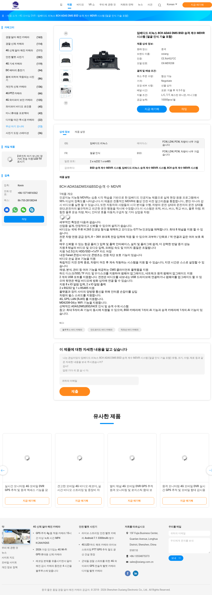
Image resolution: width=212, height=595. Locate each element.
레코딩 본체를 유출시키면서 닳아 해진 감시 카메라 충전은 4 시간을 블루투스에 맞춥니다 (54, 566)
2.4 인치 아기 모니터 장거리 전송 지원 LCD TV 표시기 (30, 159)
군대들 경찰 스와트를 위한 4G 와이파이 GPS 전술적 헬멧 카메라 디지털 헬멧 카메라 (99, 566)
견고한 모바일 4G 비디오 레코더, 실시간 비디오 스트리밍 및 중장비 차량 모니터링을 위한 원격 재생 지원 (79, 490)
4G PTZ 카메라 (24, 93)
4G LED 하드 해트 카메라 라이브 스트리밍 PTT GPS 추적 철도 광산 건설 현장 (99, 549)
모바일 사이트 (9, 562)
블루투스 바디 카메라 (72, 330)
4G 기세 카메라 (24, 64)
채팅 (24, 219)
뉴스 (4, 552)
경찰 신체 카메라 (24, 44)
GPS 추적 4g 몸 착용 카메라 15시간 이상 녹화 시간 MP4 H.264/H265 (54, 538)
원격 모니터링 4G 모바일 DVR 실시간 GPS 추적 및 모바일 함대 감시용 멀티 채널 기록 (183, 490)
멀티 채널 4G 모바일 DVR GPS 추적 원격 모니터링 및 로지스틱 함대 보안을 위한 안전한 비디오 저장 (131, 490)
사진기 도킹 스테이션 (24, 133)
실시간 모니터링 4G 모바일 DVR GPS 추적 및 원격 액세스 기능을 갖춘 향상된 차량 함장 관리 (26, 490)
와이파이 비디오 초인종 (24, 106)
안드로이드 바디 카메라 (101, 330)
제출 (74, 391)
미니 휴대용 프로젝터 (24, 113)
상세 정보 (64, 131)
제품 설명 (80, 131)
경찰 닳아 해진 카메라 (24, 37)
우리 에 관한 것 (10, 547)
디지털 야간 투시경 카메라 (24, 120)
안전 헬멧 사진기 (24, 57)
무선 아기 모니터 (24, 126)
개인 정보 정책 (10, 567)
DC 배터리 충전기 (24, 70)
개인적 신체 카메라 (24, 87)
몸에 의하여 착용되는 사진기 (24, 78)
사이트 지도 (8, 557)
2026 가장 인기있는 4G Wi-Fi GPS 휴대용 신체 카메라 (51, 552)
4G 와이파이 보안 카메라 (24, 100)
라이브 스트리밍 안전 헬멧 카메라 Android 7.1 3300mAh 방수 (99, 535)
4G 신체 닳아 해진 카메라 (24, 50)
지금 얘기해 (197, 4)
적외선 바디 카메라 (129, 330)
